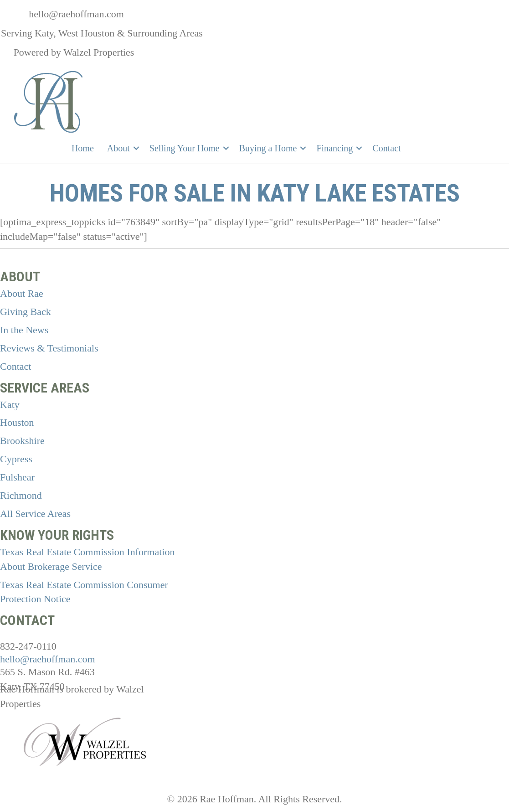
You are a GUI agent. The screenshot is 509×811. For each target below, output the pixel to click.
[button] (136, 148)
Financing (334, 148)
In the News (24, 330)
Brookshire (22, 440)
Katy (10, 404)
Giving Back (25, 311)
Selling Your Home (184, 148)
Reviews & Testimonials (49, 348)
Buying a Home (268, 148)
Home (83, 148)
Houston (17, 422)
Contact (386, 148)
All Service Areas (35, 513)
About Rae (21, 293)
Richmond (21, 495)
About (118, 148)
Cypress (16, 459)
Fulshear (17, 477)
